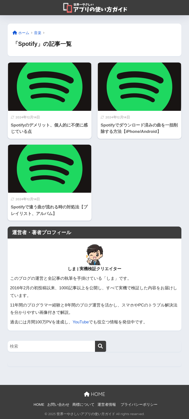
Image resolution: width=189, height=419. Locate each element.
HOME (94, 394)
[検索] (100, 346)
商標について (83, 404)
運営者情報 (106, 404)
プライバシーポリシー (139, 404)
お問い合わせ (58, 404)
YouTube (81, 322)
